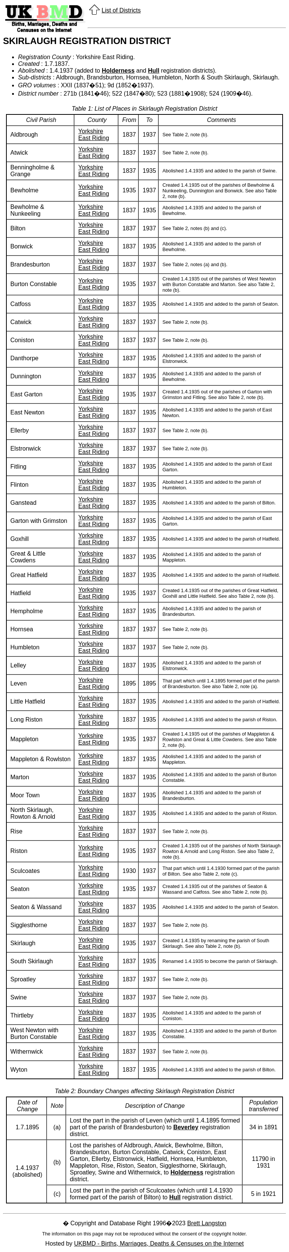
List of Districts (121, 10)
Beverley (185, 1127)
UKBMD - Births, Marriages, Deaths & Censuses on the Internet (159, 1243)
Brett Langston (206, 1223)
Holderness (118, 70)
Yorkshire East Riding (93, 134)
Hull (153, 70)
